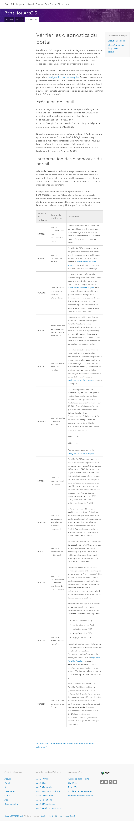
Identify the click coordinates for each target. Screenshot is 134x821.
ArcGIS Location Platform (48, 791)
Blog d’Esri (73, 787)
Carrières (72, 783)
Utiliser (19, 19)
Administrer (31, 19)
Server (7, 787)
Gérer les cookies (61, 816)
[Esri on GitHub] (110, 782)
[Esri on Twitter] (102, 782)
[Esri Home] (105, 773)
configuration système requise (81, 286)
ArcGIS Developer (44, 795)
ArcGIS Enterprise (14, 4)
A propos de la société (78, 779)
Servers (39, 4)
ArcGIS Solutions (44, 800)
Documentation (11, 804)
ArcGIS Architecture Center (48, 808)
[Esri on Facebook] (106, 782)
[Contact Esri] (115, 782)
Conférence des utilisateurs (81, 791)
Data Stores (50, 4)
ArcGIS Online (42, 779)
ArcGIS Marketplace (45, 804)
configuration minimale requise (63, 77)
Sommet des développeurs (80, 795)
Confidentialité (47, 816)
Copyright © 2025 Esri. (13, 816)
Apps (67, 4)
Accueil (9, 19)
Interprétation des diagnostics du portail (116, 48)
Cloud (60, 4)
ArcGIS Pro (41, 783)
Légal (72, 816)
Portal (31, 4)
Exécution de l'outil (116, 41)
